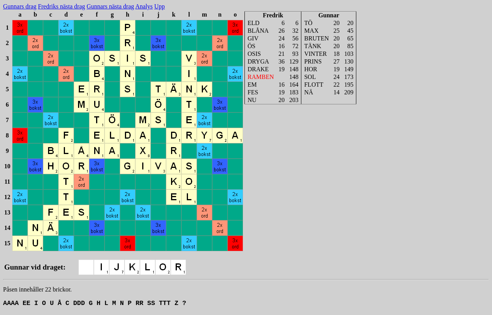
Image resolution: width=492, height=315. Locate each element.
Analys (144, 6)
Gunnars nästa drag (110, 6)
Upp (159, 6)
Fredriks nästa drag (61, 6)
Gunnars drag (20, 6)
